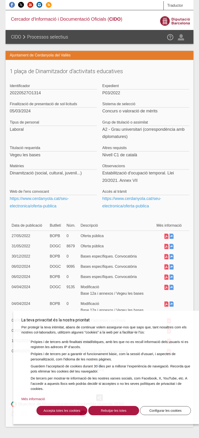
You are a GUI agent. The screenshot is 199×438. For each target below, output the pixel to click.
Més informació (33, 399)
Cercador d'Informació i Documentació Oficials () (66, 19)
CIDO (16, 37)
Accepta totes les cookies (61, 410)
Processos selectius (47, 37)
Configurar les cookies (165, 410)
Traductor (175, 5)
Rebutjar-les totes (113, 410)
